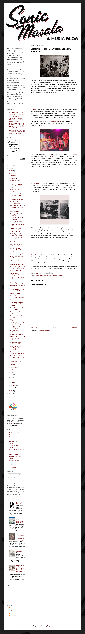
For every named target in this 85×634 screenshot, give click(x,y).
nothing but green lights (15, 456)
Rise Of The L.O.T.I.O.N (19, 503)
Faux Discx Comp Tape (16, 293)
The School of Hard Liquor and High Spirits (17, 327)
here (11, 423)
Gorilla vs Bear (13, 437)
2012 (10, 391)
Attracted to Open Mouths (53, 121)
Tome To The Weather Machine (17, 450)
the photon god (12, 465)
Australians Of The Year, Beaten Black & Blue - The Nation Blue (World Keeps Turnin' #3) (17, 131)
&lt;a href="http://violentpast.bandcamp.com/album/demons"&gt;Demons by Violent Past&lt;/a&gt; (54, 246)
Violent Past (34, 255)
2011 (10, 393)
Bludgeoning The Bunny (16, 283)
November (13, 178)
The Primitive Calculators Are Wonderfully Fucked (17, 352)
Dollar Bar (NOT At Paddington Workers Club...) (16, 348)
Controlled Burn (48, 156)
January (13, 387)
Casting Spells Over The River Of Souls (16, 238)
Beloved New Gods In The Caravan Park (17, 308)
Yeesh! (12, 300)
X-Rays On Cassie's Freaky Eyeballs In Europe (17, 323)
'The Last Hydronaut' (36, 183)
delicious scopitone (14, 454)
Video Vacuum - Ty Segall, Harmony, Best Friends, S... (17, 279)
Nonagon (74, 154)
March (12, 382)
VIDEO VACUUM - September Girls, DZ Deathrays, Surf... (16, 230)
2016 (10, 165)
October (13, 364)
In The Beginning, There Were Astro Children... (16, 234)
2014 (10, 171)
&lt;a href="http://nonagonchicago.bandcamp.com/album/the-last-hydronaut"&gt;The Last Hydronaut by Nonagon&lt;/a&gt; (54, 174)
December (13, 175)
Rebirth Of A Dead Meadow (17, 271)
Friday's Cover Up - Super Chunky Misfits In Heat (17, 296)
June (12, 375)
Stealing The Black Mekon (17, 222)
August (13, 369)
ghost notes (13, 615)
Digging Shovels (14, 320)
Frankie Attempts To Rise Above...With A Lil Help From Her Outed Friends (17, 569)
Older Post (74, 327)
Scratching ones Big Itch (16, 254)
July (12, 372)
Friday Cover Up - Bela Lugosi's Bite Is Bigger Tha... (16, 250)
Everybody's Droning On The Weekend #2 (16, 343)
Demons (33, 257)
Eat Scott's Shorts (14, 211)
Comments (11, 477)
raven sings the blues (14, 460)
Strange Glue (12, 443)
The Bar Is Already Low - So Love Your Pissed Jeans (20, 520)
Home (54, 327)
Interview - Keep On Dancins (17, 264)
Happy (10, 439)
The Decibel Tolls (13, 445)
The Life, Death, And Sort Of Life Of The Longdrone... (17, 267)
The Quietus (12, 447)
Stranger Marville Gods (16, 361)
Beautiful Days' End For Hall (17, 334)
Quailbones (19, 551)
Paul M (12, 610)
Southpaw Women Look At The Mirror (17, 225)
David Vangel (13, 242)
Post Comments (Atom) (44, 330)
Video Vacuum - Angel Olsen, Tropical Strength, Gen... (17, 186)
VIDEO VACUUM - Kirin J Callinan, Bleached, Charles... (17, 338)
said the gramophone (14, 462)
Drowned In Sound (14, 434)
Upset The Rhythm (13, 452)
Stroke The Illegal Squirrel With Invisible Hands (17, 290)
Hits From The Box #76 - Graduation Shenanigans (17, 245)
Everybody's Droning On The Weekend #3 (16, 202)
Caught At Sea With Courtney (15, 331)
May (12, 377)
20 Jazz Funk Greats (14, 432)
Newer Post (34, 327)
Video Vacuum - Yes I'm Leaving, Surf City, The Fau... (17, 357)
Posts (10, 474)
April (12, 380)
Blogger (49, 626)
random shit (12, 458)
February (13, 385)
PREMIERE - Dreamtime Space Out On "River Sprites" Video (17, 119)
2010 (10, 396)
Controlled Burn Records (41, 275)
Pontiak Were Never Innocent (15, 181)
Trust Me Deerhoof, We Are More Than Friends (16, 115)
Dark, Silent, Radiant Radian (16, 112)
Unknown (13, 613)
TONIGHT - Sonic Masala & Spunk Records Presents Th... (17, 207)
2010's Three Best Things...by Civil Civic (16, 274)
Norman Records (13, 441)
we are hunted (12, 467)
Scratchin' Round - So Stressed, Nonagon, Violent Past (16, 195)
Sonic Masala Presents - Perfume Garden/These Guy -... (16, 304)
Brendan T (13, 608)
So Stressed (34, 109)
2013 (10, 173)
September (13, 367)
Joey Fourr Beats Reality (16, 199)
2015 (10, 168)
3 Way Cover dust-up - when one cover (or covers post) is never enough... (20, 537)
